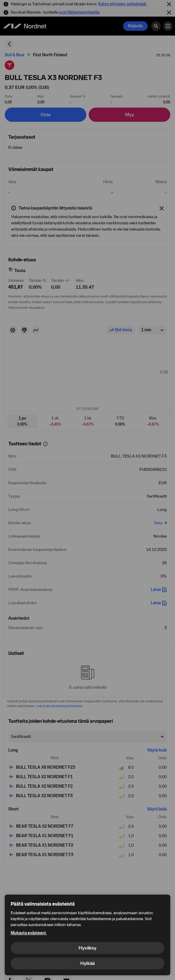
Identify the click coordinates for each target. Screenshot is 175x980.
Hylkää (87, 963)
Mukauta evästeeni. (29, 933)
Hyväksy (87, 948)
